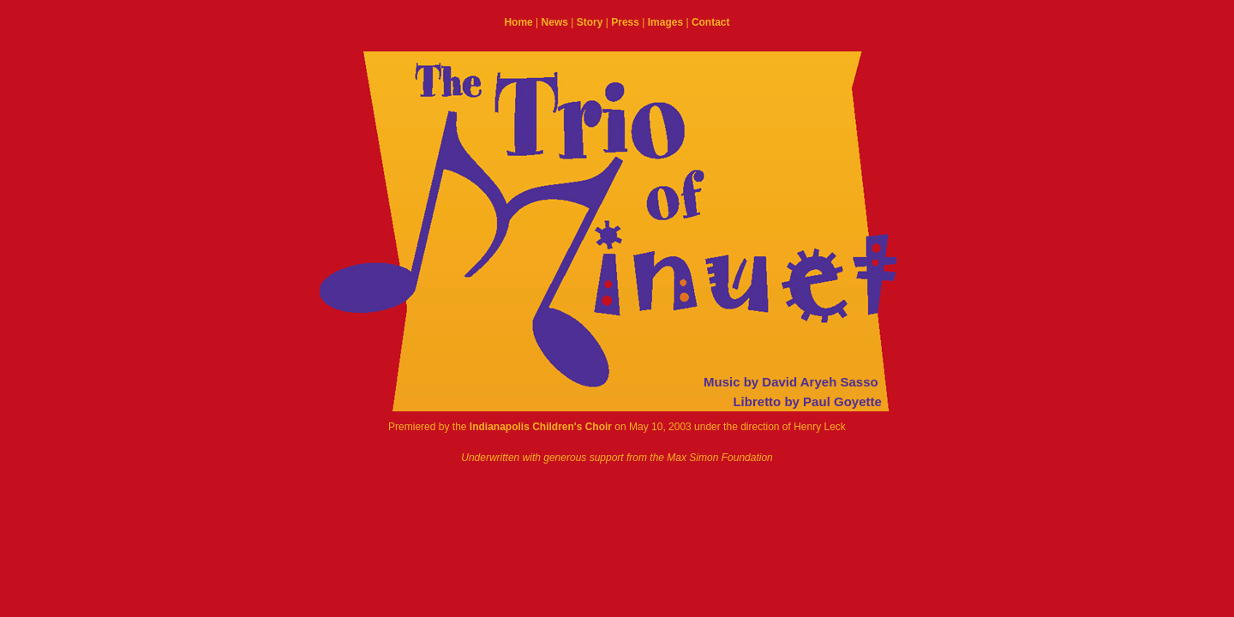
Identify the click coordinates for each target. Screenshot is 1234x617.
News (555, 22)
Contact (711, 22)
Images (665, 22)
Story (590, 22)
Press (625, 22)
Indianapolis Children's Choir (541, 427)
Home (518, 22)
